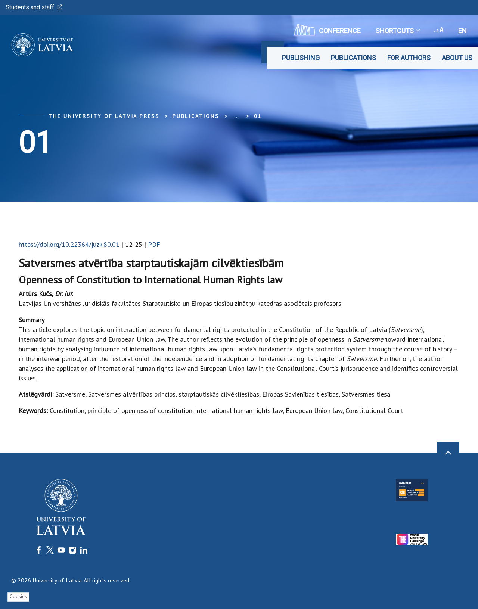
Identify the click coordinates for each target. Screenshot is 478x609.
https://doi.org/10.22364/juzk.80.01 (69, 244)
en (462, 31)
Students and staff (34, 7)
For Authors (409, 58)
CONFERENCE (327, 29)
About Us (457, 58)
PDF (154, 244)
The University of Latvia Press (104, 116)
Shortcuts (397, 31)
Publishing (301, 58)
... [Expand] (237, 116)
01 (258, 116)
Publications (353, 58)
